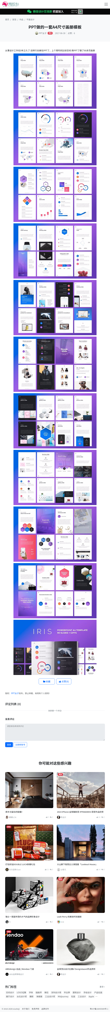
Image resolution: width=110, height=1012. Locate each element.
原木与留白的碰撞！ (14, 811)
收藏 (46, 681)
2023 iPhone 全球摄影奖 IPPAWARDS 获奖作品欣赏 (80, 811)
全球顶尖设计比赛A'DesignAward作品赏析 (76, 969)
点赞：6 (71, 33)
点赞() (64, 681)
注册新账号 (20, 744)
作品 (21, 19)
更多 (102, 986)
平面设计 (30, 19)
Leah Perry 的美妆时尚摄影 (69, 916)
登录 (9, 744)
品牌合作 (45, 1008)
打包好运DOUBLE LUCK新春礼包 (20, 864)
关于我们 (25, 1008)
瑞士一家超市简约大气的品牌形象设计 (22, 916)
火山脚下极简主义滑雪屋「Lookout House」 (77, 864)
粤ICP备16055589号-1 (99, 1008)
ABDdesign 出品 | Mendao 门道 (19, 969)
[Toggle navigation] (106, 4)
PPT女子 (15, 693)
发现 (14, 19)
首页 (7, 19)
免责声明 (35, 1008)
